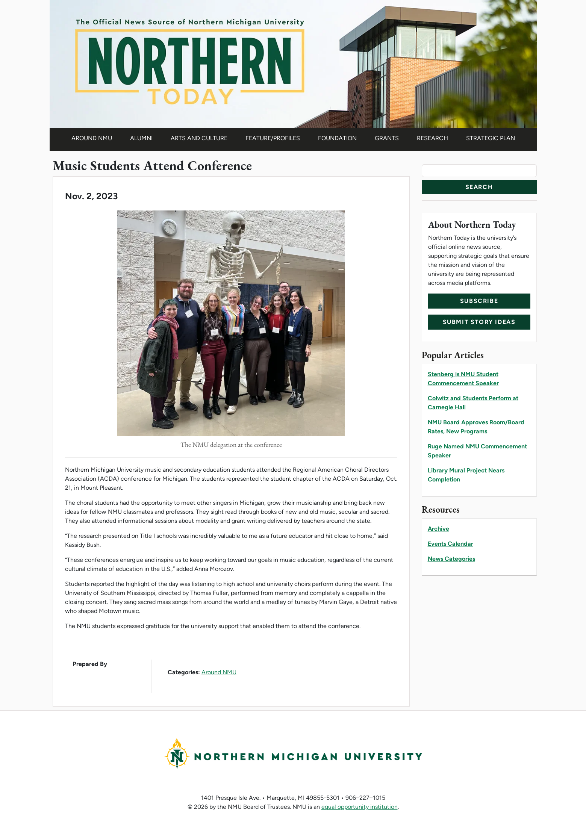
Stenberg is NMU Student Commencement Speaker (463, 379)
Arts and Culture (199, 138)
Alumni (141, 138)
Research (432, 138)
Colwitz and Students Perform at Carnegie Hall (473, 403)
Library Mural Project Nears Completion (466, 475)
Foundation (337, 138)
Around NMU (91, 138)
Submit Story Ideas (479, 321)
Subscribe (479, 300)
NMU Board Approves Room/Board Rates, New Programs (476, 427)
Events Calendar (450, 543)
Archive (438, 528)
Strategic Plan (490, 138)
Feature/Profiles (272, 138)
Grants (387, 138)
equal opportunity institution (359, 806)
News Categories (451, 558)
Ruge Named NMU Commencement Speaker (477, 451)
